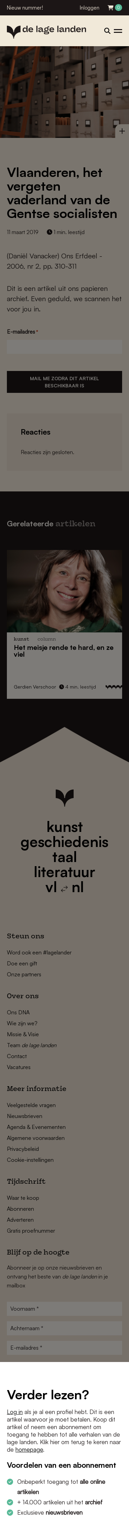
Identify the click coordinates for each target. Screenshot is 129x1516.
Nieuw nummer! (25, 7)
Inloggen (89, 7)
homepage (29, 1449)
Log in (15, 1411)
